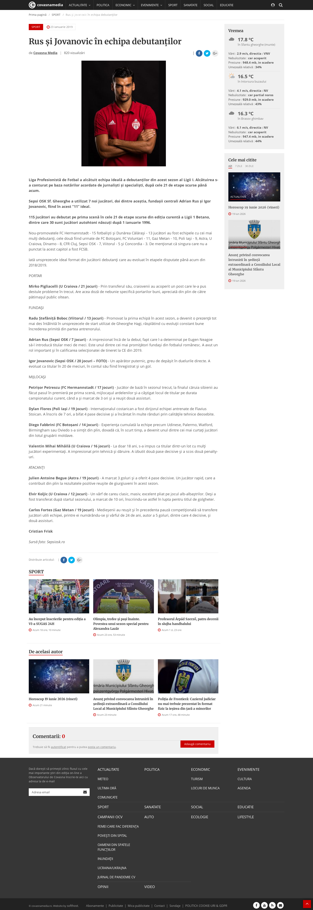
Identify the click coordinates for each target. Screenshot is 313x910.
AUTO (148, 815)
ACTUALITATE (238, 196)
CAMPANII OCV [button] (81, 15)
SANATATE (190, 5)
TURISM (197, 778)
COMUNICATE (238, 243)
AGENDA (244, 787)
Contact (159, 903)
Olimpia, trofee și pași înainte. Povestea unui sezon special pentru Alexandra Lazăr (121, 624)
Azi (230, 166)
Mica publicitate (141, 903)
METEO (103, 778)
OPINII (102, 884)
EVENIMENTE (247, 769)
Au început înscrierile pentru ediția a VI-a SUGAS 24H (57, 621)
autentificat (58, 747)
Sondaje (173, 903)
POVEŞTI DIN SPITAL (112, 834)
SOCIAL (209, 5)
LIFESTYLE (245, 815)
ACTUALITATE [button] (79, 5)
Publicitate (120, 903)
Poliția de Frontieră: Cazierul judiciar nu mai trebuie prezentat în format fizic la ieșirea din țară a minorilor (187, 704)
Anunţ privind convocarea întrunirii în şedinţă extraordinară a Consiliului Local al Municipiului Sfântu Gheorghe (123, 704)
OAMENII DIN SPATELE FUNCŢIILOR (114, 845)
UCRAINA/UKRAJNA (112, 866)
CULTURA (245, 778)
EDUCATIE (226, 5)
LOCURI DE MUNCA (205, 787)
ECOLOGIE (198, 815)
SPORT (172, 5)
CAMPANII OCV (109, 815)
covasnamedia (46, 5)
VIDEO (149, 884)
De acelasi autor (46, 651)
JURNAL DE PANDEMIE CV (116, 875)
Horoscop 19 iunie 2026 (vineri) (53, 699)
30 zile (249, 166)
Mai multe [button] (77, 25)
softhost (72, 903)
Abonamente (102, 903)
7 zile (238, 166)
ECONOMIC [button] (125, 5)
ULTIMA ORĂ (107, 787)
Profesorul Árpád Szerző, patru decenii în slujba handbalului (188, 621)
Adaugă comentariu (197, 740)
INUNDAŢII (105, 857)
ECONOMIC (199, 769)
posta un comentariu (102, 747)
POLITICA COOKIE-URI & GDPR (201, 903)
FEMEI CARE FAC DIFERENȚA (118, 824)
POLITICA (103, 5)
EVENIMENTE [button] (151, 5)
